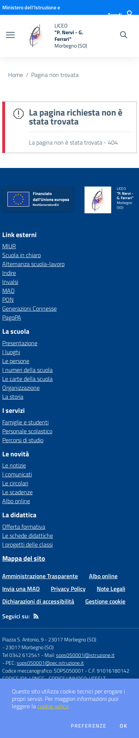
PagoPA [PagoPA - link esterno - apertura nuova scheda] (11, 317)
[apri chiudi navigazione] (10, 35)
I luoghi (11, 351)
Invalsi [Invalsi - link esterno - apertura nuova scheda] (10, 281)
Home (15, 74)
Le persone (15, 360)
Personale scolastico (27, 431)
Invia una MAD (21, 588)
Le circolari (15, 483)
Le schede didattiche (27, 535)
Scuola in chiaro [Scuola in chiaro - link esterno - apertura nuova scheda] (21, 254)
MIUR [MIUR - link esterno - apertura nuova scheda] (9, 246)
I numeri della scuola (27, 369)
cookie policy (52, 706)
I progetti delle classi (27, 544)
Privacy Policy (68, 588)
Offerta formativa (23, 526)
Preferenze (88, 725)
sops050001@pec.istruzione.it (50, 663)
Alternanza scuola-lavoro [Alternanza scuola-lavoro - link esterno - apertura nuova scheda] (33, 263)
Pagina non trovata (55, 74)
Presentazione (19, 343)
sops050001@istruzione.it (85, 655)
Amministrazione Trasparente (40, 576)
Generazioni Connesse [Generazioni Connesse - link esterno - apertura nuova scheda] (29, 308)
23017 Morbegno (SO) (30, 647)
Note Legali (111, 588)
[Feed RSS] (36, 616)
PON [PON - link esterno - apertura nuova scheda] (8, 299)
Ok (123, 725)
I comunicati (17, 474)
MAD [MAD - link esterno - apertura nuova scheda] (8, 290)
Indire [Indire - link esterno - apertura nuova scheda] (9, 272)
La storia (12, 396)
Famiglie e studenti (25, 422)
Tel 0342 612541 (21, 655)
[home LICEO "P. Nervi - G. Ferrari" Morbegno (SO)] (56, 35)
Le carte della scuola (27, 378)
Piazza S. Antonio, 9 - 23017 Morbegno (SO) (49, 639)
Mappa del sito (23, 558)
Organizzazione (21, 387)
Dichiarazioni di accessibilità (38, 601)
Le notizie (14, 465)
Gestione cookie (105, 601)
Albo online (16, 500)
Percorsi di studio (22, 440)
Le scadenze (17, 492)
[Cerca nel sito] (123, 36)
